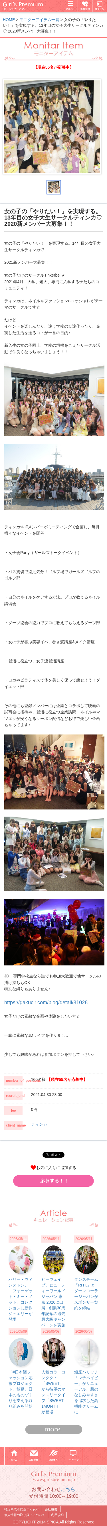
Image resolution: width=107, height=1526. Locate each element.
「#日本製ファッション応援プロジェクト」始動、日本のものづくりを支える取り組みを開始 (21, 1389)
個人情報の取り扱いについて (24, 1515)
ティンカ (39, 1124)
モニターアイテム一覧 (39, 19)
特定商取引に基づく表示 (21, 1509)
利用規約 (57, 1515)
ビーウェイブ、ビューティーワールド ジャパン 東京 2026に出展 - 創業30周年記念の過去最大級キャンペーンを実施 (53, 1302)
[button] (53, 1181)
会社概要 (51, 1509)
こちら (68, 1489)
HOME (9, 19)
